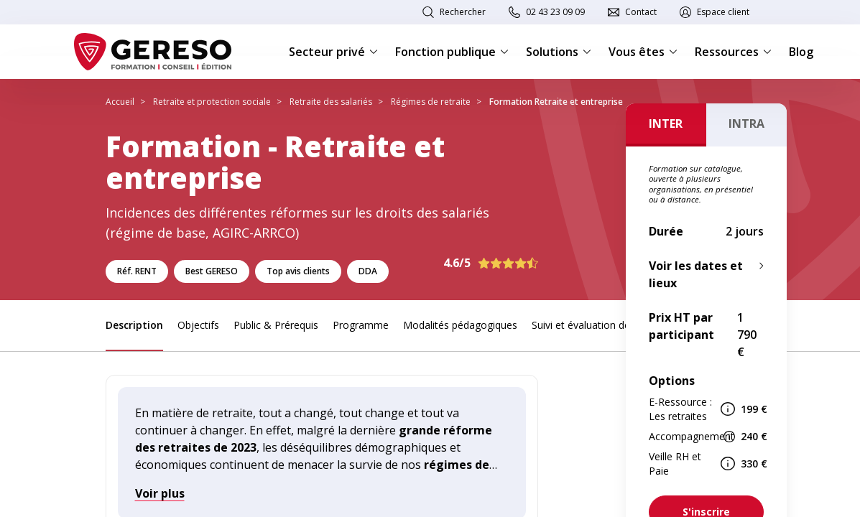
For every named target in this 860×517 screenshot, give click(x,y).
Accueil (120, 102)
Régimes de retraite (431, 102)
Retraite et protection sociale (212, 102)
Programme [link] (361, 325)
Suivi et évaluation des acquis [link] (599, 325)
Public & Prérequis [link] (276, 325)
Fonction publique (452, 52)
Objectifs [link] (198, 325)
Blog (801, 52)
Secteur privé (333, 52)
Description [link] (134, 325)
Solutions (558, 52)
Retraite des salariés (331, 102)
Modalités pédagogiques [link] (460, 325)
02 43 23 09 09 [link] (555, 12)
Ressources (733, 52)
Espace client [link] (723, 12)
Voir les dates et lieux (696, 274)
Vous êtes (643, 52)
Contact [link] (641, 12)
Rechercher (463, 12)
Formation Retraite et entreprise (556, 102)
